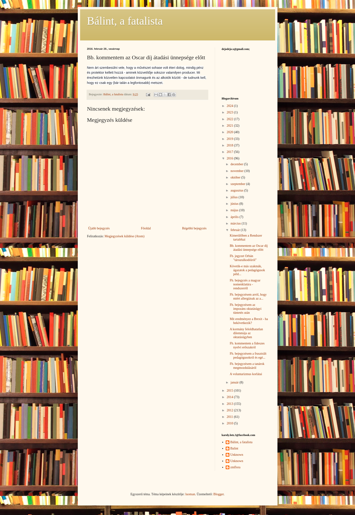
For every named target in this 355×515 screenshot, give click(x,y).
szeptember (238, 184)
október (236, 177)
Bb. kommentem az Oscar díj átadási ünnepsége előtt (249, 247)
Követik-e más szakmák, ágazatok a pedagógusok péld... (247, 270)
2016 (230, 158)
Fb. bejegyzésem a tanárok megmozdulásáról (247, 366)
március (236, 223)
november (237, 171)
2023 (230, 112)
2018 (230, 145)
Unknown (236, 454)
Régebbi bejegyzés (194, 228)
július (235, 197)
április (235, 217)
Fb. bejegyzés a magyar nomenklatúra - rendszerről (245, 284)
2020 (230, 132)
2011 (230, 417)
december (237, 164)
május (235, 210)
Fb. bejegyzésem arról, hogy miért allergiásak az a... (248, 296)
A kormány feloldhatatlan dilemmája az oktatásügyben (246, 333)
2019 (230, 139)
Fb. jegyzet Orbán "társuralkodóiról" (243, 258)
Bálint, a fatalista (125, 21)
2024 (230, 106)
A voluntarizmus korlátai (246, 374)
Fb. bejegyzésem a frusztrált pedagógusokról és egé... (248, 355)
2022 (230, 119)
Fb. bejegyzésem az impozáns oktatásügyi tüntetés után (245, 308)
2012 (230, 410)
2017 (230, 152)
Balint (234, 448)
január (235, 382)
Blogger (218, 494)
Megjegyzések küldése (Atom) (124, 236)
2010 (230, 423)
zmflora (235, 467)
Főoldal (146, 228)
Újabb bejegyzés (99, 228)
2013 (230, 404)
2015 (230, 390)
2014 (230, 397)
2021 (230, 125)
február (236, 230)
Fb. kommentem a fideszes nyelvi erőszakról (247, 345)
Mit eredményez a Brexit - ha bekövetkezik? (249, 321)
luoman (190, 494)
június (235, 203)
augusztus (237, 190)
